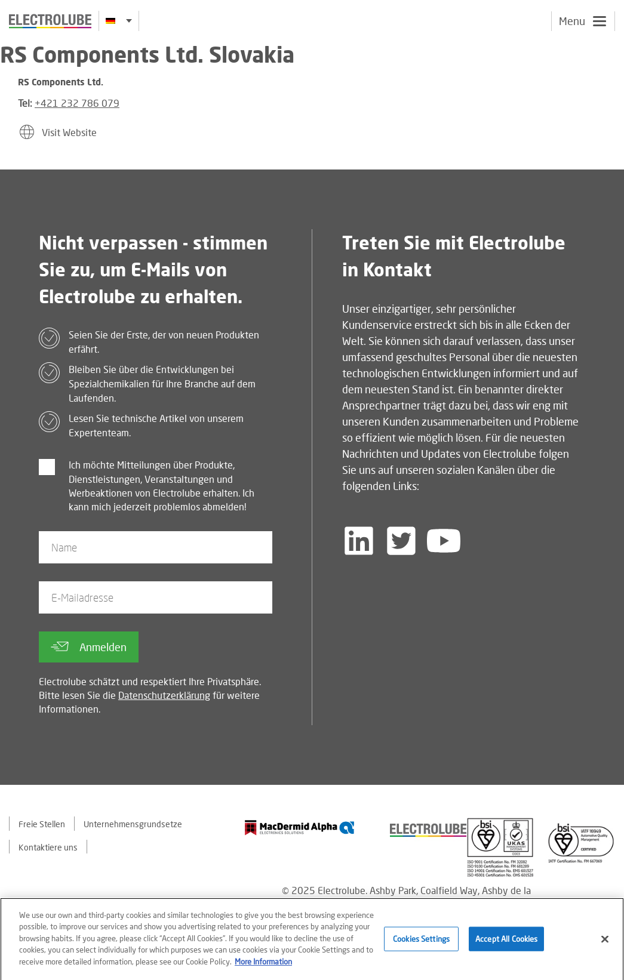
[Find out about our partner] (299, 827)
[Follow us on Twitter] (401, 540)
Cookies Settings (421, 943)
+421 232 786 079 (77, 103)
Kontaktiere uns (48, 847)
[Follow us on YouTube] (443, 540)
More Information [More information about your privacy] (263, 966)
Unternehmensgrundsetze (133, 824)
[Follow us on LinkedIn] (359, 540)
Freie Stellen (42, 824)
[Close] (605, 943)
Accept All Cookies (506, 943)
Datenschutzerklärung (164, 695)
